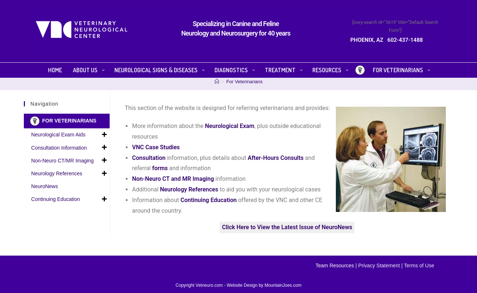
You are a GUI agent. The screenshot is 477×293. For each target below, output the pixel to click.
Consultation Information (69, 147)
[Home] (216, 81)
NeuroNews (44, 186)
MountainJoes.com (282, 285)
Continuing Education (69, 199)
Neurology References (69, 173)
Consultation (148, 157)
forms (160, 168)
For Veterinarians (244, 81)
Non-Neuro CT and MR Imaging (173, 178)
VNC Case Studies (156, 147)
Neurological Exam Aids (69, 135)
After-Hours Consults (275, 157)
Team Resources (335, 265)
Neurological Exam (229, 125)
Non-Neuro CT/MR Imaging (69, 160)
